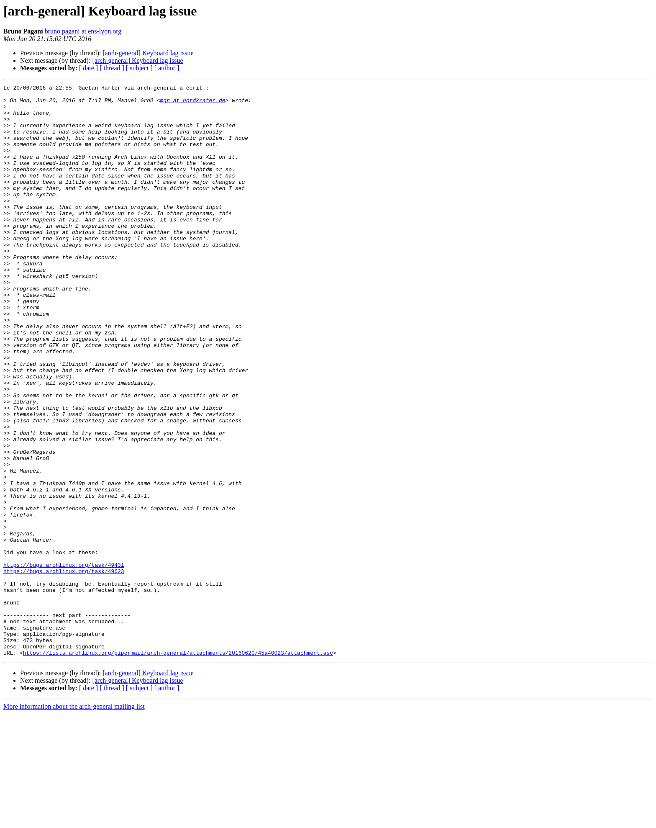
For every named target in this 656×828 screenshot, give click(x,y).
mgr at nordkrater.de (192, 104)
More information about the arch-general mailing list (74, 820)
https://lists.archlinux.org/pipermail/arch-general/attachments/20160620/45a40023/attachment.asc (178, 767)
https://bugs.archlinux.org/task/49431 (63, 661)
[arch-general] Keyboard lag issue (147, 53)
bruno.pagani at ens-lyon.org (83, 31)
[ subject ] (139, 68)
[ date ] (88, 68)
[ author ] (166, 68)
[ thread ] (112, 68)
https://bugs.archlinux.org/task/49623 (63, 669)
